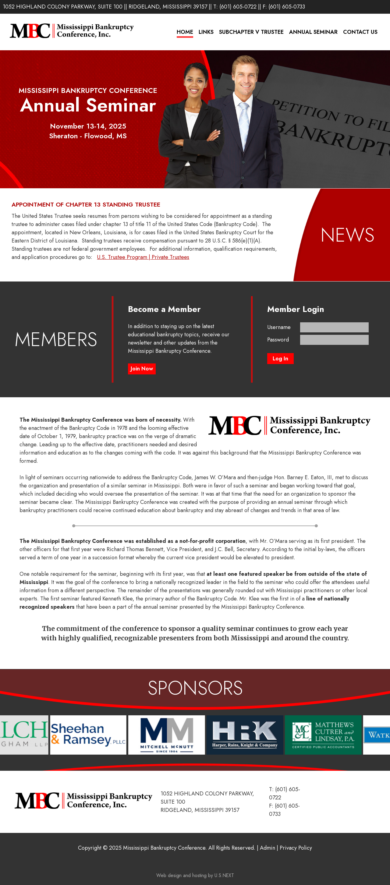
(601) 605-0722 (238, 7)
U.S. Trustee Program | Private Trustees (143, 257)
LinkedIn (364, 6)
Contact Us (360, 32)
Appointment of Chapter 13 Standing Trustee (86, 204)
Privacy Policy (296, 848)
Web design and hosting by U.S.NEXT (195, 875)
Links (206, 32)
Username (279, 327)
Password (278, 340)
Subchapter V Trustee (251, 32)
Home (185, 32)
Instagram (374, 6)
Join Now (142, 369)
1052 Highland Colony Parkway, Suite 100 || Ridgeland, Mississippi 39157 (105, 7)
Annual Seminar (313, 32)
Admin (267, 848)
